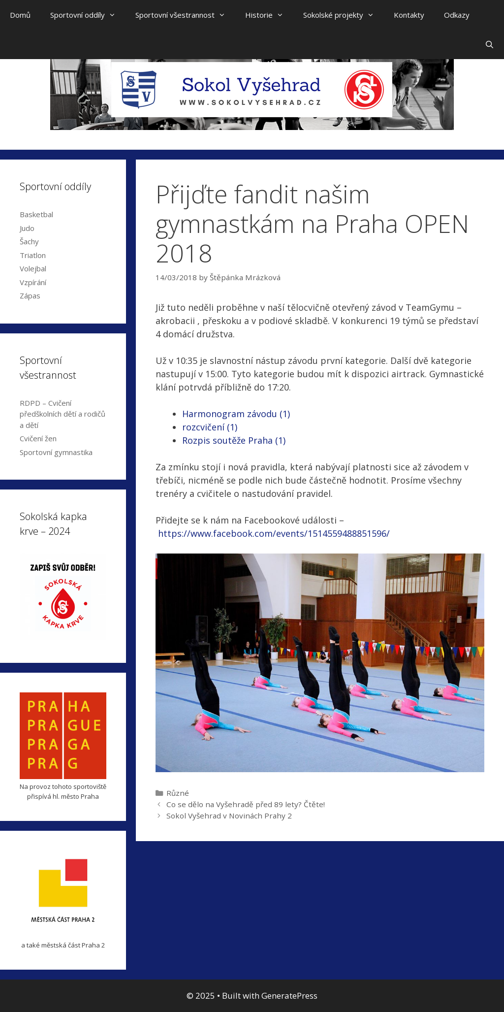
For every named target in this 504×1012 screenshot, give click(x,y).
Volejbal (33, 268)
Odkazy (457, 15)
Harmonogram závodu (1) (236, 414)
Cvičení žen (38, 438)
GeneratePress (289, 995)
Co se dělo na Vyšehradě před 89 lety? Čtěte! (245, 804)
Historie (269, 15)
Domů (20, 15)
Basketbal (36, 214)
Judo (27, 228)
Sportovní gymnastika (56, 452)
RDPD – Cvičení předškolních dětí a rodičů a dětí (62, 414)
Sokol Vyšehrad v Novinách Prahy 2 (229, 815)
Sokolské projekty (343, 15)
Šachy (29, 241)
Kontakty (409, 15)
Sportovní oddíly (88, 15)
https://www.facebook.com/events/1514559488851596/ (275, 533)
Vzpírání (33, 282)
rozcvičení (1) (209, 427)
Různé (177, 793)
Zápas (30, 295)
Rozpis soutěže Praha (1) (233, 440)
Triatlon (33, 255)
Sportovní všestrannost (185, 15)
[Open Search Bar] (489, 44)
